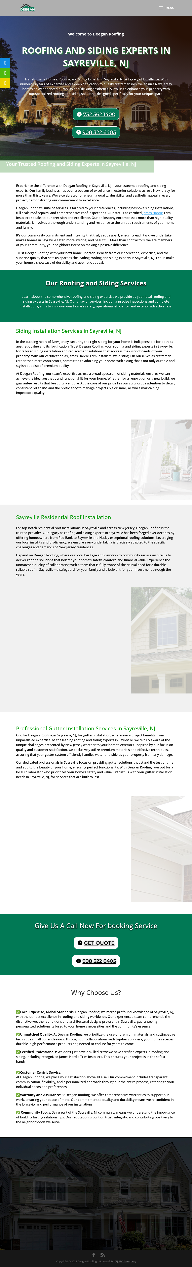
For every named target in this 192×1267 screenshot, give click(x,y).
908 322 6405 (99, 132)
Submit (160, 1228)
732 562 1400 (99, 114)
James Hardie (153, 213)
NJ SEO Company (125, 1261)
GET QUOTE (99, 943)
